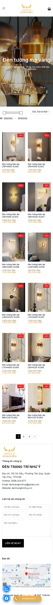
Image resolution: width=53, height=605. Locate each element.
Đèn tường (19, 67)
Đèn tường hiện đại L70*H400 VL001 (36, 316)
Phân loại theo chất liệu (38, 67)
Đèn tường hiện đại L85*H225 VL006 (36, 366)
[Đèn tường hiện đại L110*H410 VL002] (39, 146)
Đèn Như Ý (28, 595)
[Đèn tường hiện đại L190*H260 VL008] (13, 247)
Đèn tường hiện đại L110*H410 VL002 (36, 165)
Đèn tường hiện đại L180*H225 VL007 (36, 215)
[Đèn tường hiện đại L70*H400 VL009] (13, 347)
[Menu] (3, 8)
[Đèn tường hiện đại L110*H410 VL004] (13, 196)
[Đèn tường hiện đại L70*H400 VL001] (39, 297)
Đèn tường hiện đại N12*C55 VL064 (36, 416)
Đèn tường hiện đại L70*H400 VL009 (10, 366)
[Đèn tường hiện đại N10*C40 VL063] (13, 397)
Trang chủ (6, 67)
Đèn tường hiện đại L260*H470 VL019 (10, 316)
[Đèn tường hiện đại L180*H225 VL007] (39, 196)
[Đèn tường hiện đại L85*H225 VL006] (39, 347)
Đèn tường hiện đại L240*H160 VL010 (36, 265)
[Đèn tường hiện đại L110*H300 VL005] (13, 146)
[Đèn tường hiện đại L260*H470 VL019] (13, 297)
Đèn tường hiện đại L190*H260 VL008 (10, 265)
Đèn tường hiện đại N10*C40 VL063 (10, 416)
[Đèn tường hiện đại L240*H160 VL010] (39, 247)
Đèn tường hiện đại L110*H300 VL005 (10, 165)
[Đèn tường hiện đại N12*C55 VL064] (39, 397)
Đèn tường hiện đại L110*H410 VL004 (10, 215)
